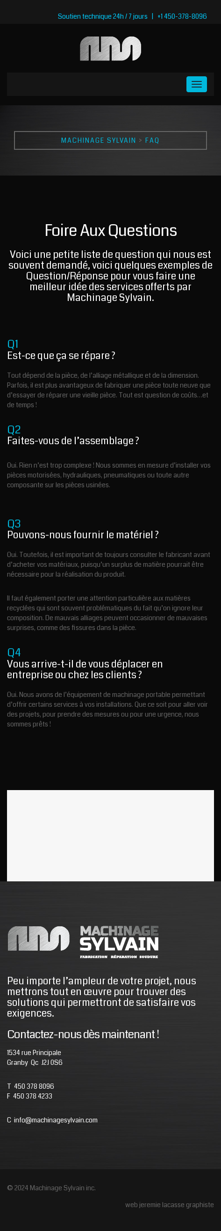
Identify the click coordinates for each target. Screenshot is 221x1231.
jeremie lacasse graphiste (176, 1204)
